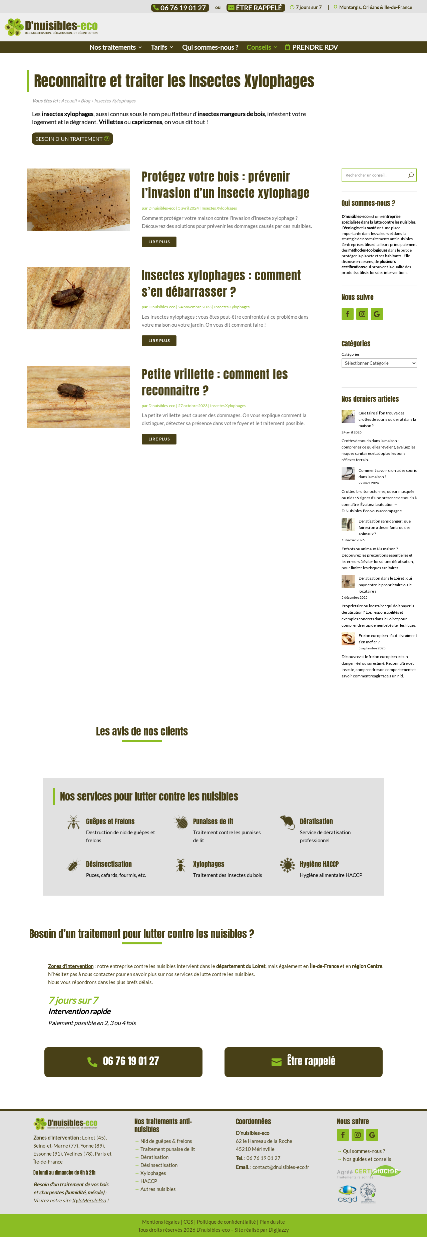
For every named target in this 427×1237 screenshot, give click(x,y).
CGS (188, 1222)
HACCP (148, 1181)
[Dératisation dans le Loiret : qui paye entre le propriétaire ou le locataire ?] (348, 582)
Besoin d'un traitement (68, 138)
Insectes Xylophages (219, 208)
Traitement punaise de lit (167, 1149)
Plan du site (272, 1222)
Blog (85, 100)
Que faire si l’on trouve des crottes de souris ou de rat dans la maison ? (387, 419)
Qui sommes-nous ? (210, 48)
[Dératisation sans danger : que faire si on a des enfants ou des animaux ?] (348, 525)
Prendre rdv (315, 48)
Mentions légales (161, 1222)
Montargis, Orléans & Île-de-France (375, 7)
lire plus (159, 241)
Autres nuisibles (158, 1189)
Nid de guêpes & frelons (166, 1141)
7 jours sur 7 (309, 7)
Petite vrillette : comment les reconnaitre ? (215, 382)
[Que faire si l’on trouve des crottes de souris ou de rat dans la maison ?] (348, 417)
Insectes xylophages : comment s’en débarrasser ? (221, 284)
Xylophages (153, 1173)
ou (218, 7)
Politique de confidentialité (226, 1222)
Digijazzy (279, 1230)
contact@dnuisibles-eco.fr (281, 1167)
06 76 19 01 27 (183, 8)
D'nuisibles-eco (161, 208)
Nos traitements (112, 48)
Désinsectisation (158, 1165)
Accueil (69, 100)
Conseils (259, 48)
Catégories (351, 354)
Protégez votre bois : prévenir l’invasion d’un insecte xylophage (226, 185)
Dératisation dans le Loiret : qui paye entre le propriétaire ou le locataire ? (385, 584)
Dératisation (154, 1157)
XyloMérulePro (89, 1200)
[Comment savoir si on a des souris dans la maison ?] (348, 474)
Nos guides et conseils (367, 1159)
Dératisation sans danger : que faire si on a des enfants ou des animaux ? (385, 527)
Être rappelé (259, 8)
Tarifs (159, 48)
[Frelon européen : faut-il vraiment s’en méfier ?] (348, 639)
